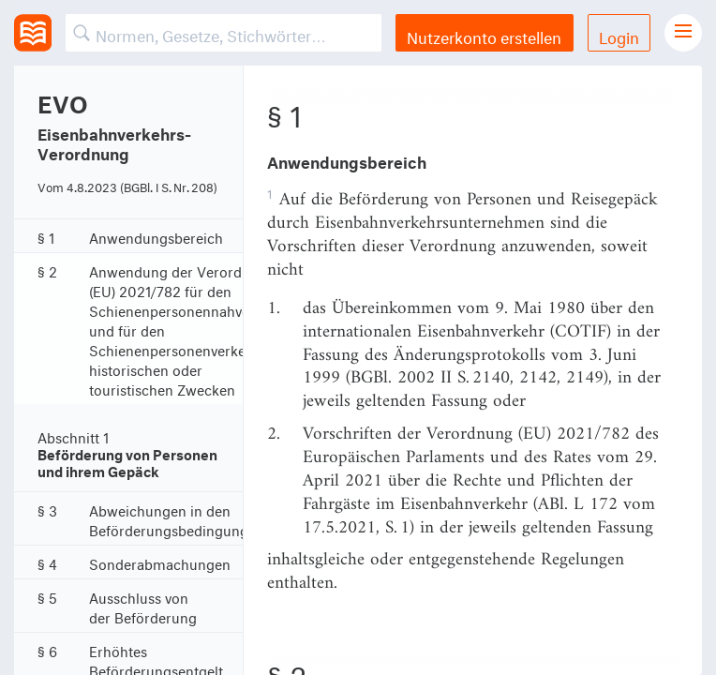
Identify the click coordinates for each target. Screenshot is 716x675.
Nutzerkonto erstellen (484, 35)
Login (619, 35)
